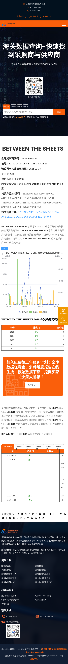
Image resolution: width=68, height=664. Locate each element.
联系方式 (58, 447)
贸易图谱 (39, 447)
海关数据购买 (41, 570)
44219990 (17, 198)
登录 (22, 16)
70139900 (6, 202)
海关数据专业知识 (42, 578)
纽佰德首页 (6, 566)
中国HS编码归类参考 (10, 600)
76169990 (57, 202)
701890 (16, 202)
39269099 (28, 193)
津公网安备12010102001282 (54, 649)
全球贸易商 (6, 570)
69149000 (38, 198)
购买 (33, 16)
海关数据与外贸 (8, 582)
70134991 (49, 198)
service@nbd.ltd (35, 7)
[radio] (4, 248)
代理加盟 (5, 604)
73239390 (25, 202)
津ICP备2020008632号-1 (35, 652)
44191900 (6, 198)
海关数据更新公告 (8, 574)
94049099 (28, 207)
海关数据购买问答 (8, 578)
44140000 (49, 193)
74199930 (47, 202)
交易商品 (48, 447)
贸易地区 (19, 447)
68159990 (28, 198)
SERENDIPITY (26, 212)
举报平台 (34, 659)
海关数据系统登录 (8, 596)
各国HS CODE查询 (43, 596)
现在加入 (33, 385)
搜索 (59, 112)
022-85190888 (35, 11)
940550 (37, 207)
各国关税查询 (41, 600)
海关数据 (31, 234)
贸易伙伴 (28, 447)
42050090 (39, 193)
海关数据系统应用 (42, 574)
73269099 (36, 202)
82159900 (6, 207)
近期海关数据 (7, 447)
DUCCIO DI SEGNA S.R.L (28, 216)
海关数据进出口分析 (43, 582)
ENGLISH (45, 16)
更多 (48, 216)
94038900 (17, 207)
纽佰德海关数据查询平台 (35, 4)
